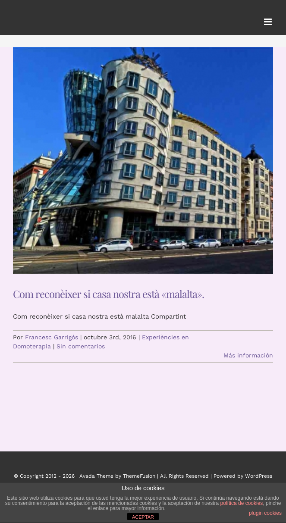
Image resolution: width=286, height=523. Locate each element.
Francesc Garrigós (51, 337)
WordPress (258, 476)
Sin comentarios (81, 346)
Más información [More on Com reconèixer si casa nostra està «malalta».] (248, 355)
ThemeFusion (139, 476)
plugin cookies (265, 513)
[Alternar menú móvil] (268, 21)
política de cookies (241, 503)
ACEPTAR (143, 517)
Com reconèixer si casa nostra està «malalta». (108, 294)
